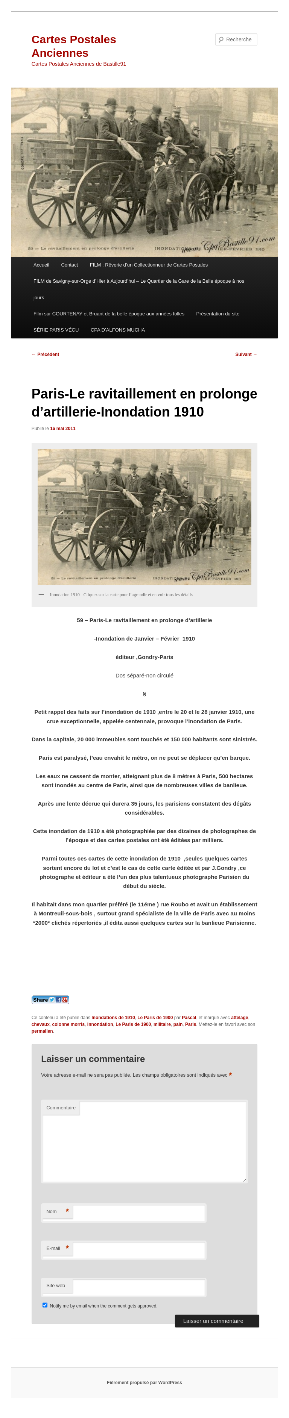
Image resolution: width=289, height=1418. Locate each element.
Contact (69, 265)
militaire (162, 1024)
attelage (239, 1017)
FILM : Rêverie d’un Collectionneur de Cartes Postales (149, 265)
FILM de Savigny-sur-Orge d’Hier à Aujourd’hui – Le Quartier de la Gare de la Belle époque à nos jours (138, 289)
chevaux (41, 1024)
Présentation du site (218, 314)
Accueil (41, 265)
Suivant (247, 354)
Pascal (189, 1017)
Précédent (45, 354)
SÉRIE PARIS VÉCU (56, 330)
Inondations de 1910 (113, 1017)
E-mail (57, 1248)
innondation (100, 1024)
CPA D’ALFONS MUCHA (118, 330)
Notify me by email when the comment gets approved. (100, 1306)
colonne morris (68, 1024)
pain (178, 1024)
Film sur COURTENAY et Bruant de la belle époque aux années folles (108, 314)
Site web (55, 1285)
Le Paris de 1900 (155, 1017)
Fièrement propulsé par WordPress (144, 1382)
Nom (57, 1211)
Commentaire (61, 1107)
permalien (42, 1031)
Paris (190, 1024)
